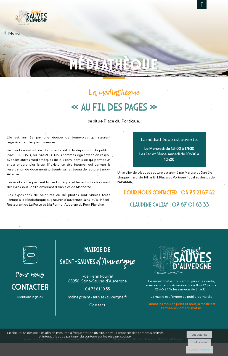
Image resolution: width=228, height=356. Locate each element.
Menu (14, 33)
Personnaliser (199, 350)
